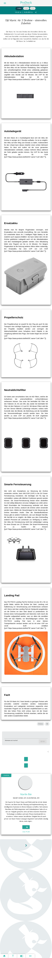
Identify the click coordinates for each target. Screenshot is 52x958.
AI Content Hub (26, 4)
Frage (26, 8)
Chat (32, 8)
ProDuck (26, 2)
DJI (47, 724)
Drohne (40, 724)
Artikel (19, 8)
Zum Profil (26, 832)
